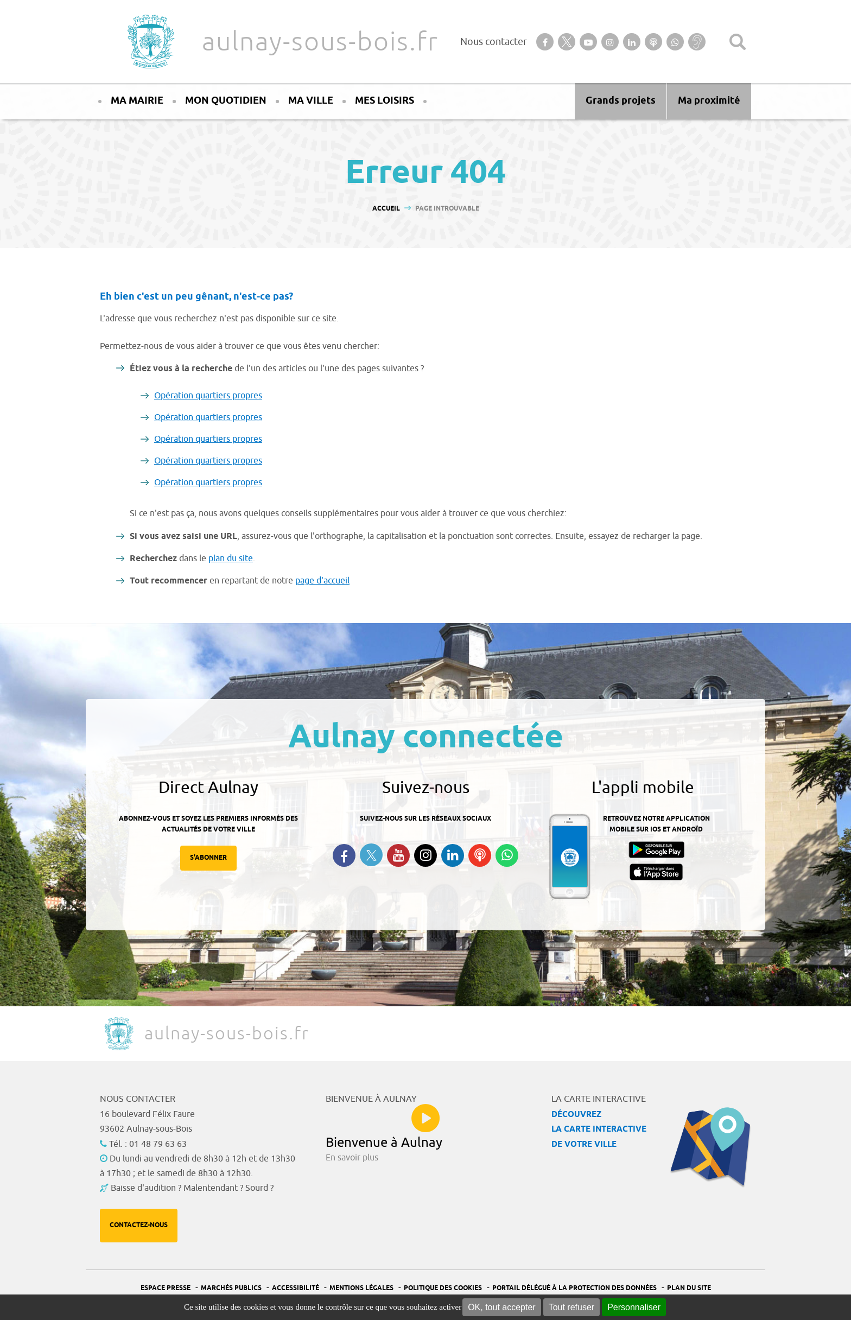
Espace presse (165, 1288)
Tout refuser (571, 1307)
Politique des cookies (443, 1288)
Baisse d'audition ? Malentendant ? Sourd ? (192, 1188)
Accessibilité (295, 1288)
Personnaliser (634, 1307)
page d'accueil (322, 580)
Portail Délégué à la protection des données (574, 1288)
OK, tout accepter (502, 1307)
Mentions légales (361, 1288)
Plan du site (689, 1288)
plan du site (230, 558)
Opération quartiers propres (208, 395)
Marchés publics (231, 1288)
